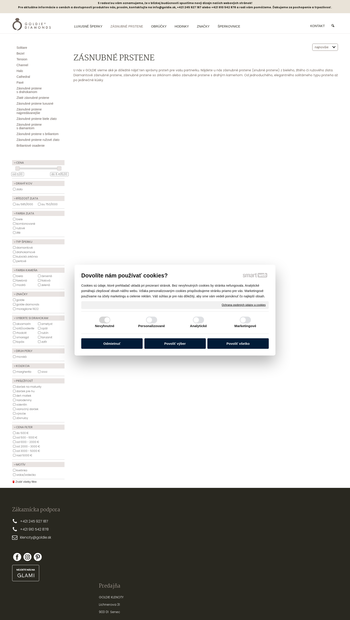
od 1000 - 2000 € (27, 442)
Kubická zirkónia (27, 256)
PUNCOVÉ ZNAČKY (227, 562)
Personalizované (151, 326)
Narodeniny (24, 400)
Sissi (44, 372)
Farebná (21, 280)
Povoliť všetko (238, 343)
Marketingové (245, 326)
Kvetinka (21, 470)
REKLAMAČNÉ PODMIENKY (165, 543)
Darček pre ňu (25, 391)
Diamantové (24, 248)
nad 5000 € (24, 455)
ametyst (46, 324)
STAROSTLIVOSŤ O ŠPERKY (233, 540)
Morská (21, 357)
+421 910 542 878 (34, 529)
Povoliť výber (175, 343)
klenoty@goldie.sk (35, 537)
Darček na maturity (29, 387)
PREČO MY (154, 521)
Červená (46, 276)
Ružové (20, 228)
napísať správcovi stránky (161, 609)
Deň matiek (23, 396)
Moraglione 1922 (27, 309)
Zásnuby (22, 418)
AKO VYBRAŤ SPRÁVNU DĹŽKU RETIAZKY (242, 533)
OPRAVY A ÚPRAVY (227, 555)
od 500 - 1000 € (27, 437)
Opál (44, 328)
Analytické (198, 326)
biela (19, 276)
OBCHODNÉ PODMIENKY (164, 535)
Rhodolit (21, 333)
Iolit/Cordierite (25, 328)
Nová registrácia (291, 552)
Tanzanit (46, 337)
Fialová (45, 280)
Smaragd (22, 337)
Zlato (19, 189)
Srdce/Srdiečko (26, 475)
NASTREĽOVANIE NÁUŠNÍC (232, 548)
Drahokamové (25, 252)
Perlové (21, 261)
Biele (19, 219)
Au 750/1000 (49, 204)
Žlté (18, 233)
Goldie (20, 300)
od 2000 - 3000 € (28, 446)
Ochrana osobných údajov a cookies (244, 304)
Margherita (23, 372)
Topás (20, 342)
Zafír (44, 342)
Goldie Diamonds (27, 304)
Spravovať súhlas (250, 609)
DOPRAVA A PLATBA (161, 528)
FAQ (150, 550)
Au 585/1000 (24, 204)
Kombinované (25, 224)
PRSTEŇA (234, 526)
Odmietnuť (112, 343)
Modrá (20, 285)
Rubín (44, 333)
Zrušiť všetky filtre (24, 481)
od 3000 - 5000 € (28, 451)
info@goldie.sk (164, 7)
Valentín (21, 404)
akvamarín (23, 324)
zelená (45, 285)
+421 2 (25, 521)
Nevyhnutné (105, 326)
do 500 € (22, 433)
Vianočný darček (27, 409)
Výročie (21, 413)
